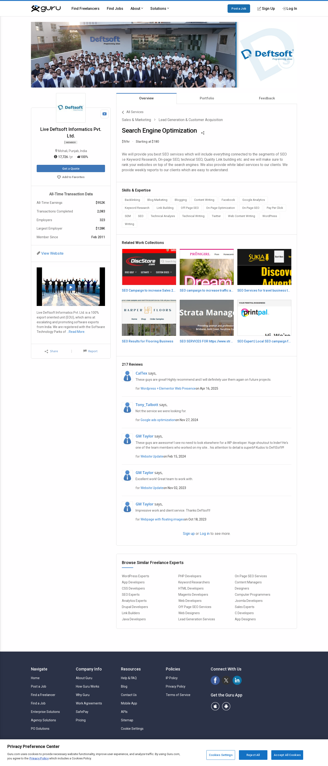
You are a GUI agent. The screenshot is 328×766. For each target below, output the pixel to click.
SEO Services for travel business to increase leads (264, 290)
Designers (242, 588)
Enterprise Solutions (45, 712)
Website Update (152, 456)
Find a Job (38, 703)
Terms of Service (178, 695)
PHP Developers (189, 576)
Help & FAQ (129, 678)
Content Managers (248, 582)
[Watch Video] (104, 114)
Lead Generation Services (196, 619)
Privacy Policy (175, 686)
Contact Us (129, 695)
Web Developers (190, 601)
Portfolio (207, 98)
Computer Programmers (252, 594)
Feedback (267, 98)
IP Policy (172, 678)
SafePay (82, 712)
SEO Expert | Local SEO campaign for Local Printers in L (264, 341)
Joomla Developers (249, 601)
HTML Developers (191, 588)
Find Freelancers (86, 8)
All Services (133, 112)
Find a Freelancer (43, 695)
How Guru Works (87, 686)
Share (51, 351)
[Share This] (202, 132)
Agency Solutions (43, 720)
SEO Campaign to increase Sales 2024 (149, 290)
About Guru (84, 678)
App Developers (133, 582)
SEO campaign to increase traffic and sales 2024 (207, 290)
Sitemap (127, 720)
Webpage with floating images (162, 519)
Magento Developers (193, 594)
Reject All (253, 755)
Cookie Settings (132, 728)
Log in (205, 533)
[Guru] (46, 8)
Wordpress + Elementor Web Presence (168, 388)
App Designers (245, 619)
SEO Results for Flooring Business (147, 341)
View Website (52, 253)
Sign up (189, 533)
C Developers (244, 613)
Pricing (81, 720)
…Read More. (76, 332)
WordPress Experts (135, 576)
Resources (131, 669)
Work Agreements (89, 703)
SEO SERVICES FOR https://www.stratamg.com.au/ (207, 341)
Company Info (89, 669)
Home (35, 678)
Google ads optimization (158, 420)
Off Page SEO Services (194, 607)
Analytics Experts (134, 601)
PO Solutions (40, 728)
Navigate (39, 669)
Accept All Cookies (287, 755)
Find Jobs (115, 8)
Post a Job (238, 8)
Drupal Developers (135, 607)
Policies (173, 669)
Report (90, 351)
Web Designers (189, 613)
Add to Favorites (71, 177)
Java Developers (134, 619)
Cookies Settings (221, 755)
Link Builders (131, 613)
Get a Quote (70, 168)
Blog (124, 686)
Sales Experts (244, 607)
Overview (146, 98)
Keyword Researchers (194, 582)
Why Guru (83, 695)
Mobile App (129, 703)
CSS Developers (133, 588)
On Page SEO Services (251, 576)
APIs (124, 712)
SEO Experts (131, 594)
